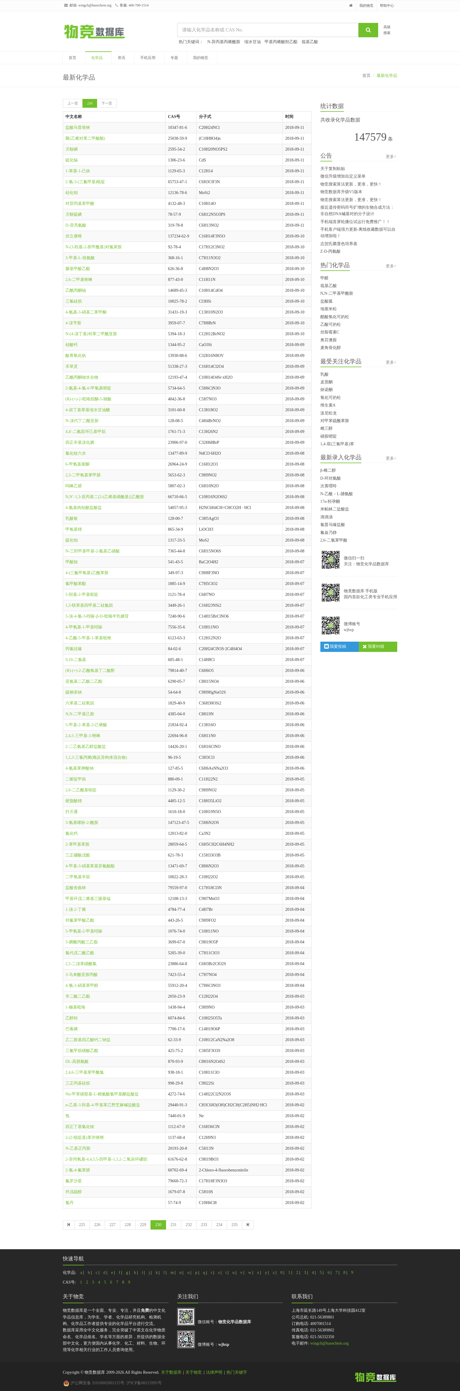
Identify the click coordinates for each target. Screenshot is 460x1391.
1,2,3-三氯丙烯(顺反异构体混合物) (96, 757)
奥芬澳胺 (328, 340)
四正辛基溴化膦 (79, 442)
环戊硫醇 (73, 1192)
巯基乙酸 (310, 42)
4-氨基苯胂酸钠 (79, 768)
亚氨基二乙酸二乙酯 (83, 681)
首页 (72, 57)
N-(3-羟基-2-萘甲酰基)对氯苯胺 (93, 247)
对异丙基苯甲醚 (79, 203)
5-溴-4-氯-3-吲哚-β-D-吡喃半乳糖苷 (97, 616)
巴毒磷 (71, 1029)
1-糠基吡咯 (75, 1007)
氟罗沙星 (73, 1181)
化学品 (97, 57)
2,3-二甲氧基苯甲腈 (83, 475)
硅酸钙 (71, 345)
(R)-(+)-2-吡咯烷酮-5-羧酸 (88, 399)
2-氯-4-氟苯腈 (77, 1170)
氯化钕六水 (75, 453)
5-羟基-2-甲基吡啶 (81, 594)
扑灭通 (71, 812)
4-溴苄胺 (73, 323)
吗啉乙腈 (73, 486)
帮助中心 (387, 6)
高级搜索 (386, 30)
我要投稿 (335, 646)
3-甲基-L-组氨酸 (80, 258)
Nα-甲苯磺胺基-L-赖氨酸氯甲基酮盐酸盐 (102, 1094)
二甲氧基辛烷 (77, 877)
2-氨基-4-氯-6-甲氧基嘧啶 (88, 388)
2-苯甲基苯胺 (77, 844)
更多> (391, 156)
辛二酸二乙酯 (77, 996)
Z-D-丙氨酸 (330, 251)
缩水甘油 (252, 42)
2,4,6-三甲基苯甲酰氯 (84, 1072)
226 (97, 1225)
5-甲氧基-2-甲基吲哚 (83, 931)
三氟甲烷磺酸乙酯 (81, 1050)
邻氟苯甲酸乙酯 (79, 920)
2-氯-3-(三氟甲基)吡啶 (85, 182)
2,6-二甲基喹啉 (78, 279)
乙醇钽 (71, 1018)
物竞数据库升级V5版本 (341, 192)
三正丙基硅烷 (77, 1083)
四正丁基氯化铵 (79, 1126)
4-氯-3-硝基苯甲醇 (81, 985)
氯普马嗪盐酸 (332, 524)
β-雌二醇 (328, 470)
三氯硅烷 (73, 301)
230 (89, 103)
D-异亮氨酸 (75, 225)
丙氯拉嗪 (73, 649)
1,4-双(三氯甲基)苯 (337, 444)
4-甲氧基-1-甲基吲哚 (83, 627)
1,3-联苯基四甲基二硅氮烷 (89, 605)
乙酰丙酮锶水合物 (81, 377)
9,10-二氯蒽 (75, 659)
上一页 (72, 103)
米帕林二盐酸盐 (334, 509)
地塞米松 (328, 309)
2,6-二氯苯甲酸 (333, 540)
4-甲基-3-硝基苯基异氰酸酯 (90, 866)
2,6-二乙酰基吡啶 (81, 790)
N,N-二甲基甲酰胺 (336, 293)
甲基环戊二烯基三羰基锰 (88, 898)
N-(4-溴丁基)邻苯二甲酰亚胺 (91, 334)
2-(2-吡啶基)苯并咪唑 (84, 1137)
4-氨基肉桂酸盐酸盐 (83, 507)
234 (219, 1225)
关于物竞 (193, 1372)
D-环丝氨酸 (330, 478)
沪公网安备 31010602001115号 (93, 1383)
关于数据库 (171, 1372)
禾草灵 (71, 366)
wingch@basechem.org (94, 5)
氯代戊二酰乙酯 (79, 953)
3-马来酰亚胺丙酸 (81, 974)
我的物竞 (366, 6)
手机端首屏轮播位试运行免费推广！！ (355, 222)
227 (112, 1225)
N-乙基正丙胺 (77, 1148)
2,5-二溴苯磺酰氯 (81, 964)
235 (234, 1225)
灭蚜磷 (71, 149)
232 (189, 1225)
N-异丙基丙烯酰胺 (224, 42)
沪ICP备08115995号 (143, 1383)
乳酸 (324, 374)
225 (82, 1225)
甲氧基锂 (73, 529)
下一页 (107, 103)
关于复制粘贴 (332, 168)
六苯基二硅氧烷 (79, 703)
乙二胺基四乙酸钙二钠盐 (88, 1040)
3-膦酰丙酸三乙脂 (81, 942)
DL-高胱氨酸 (77, 1061)
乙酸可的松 (330, 324)
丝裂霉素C (329, 332)
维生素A (328, 405)
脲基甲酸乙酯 (77, 269)
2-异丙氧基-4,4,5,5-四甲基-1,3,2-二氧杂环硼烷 (106, 1159)
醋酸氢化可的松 (334, 317)
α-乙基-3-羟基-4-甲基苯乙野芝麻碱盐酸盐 (102, 1105)
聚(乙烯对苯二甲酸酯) (85, 138)
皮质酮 (326, 382)
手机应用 (147, 57)
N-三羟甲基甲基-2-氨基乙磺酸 (92, 551)
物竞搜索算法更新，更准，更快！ (351, 184)
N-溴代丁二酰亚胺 (82, 421)
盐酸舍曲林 (75, 888)
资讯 (121, 57)
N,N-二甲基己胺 (79, 714)
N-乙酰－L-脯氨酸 (336, 494)
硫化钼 (71, 540)
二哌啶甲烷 (75, 779)
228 (128, 1225)
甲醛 (324, 278)
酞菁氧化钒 (75, 355)
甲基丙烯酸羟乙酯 (281, 42)
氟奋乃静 (328, 532)
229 (143, 1225)
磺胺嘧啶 (328, 436)
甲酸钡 (71, 562)
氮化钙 (71, 833)
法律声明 (214, 1372)
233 (204, 1225)
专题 (174, 57)
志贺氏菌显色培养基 (338, 244)
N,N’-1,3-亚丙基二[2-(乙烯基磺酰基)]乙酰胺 (104, 497)
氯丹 (69, 1203)
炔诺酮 (326, 389)
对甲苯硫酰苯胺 (334, 421)
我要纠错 (374, 646)
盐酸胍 (326, 301)
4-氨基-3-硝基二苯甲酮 (85, 312)
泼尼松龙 (328, 413)
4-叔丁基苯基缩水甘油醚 (87, 410)
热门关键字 (236, 1372)
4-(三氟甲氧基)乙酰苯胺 (87, 573)
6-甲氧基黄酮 (77, 464)
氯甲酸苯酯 (75, 583)
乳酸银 (71, 518)
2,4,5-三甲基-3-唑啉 (82, 736)
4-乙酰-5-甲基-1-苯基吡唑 (88, 638)
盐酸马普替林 (77, 127)
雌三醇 (326, 428)
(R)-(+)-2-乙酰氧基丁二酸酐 (90, 670)
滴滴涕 (326, 517)
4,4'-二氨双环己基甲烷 (85, 431)
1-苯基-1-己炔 (77, 171)
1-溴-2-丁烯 (75, 909)
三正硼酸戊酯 (77, 855)
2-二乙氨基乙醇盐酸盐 (85, 746)
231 (173, 1225)
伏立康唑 (73, 236)
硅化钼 (71, 192)
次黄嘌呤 (328, 486)
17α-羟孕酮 (330, 501)
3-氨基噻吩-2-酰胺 (81, 822)
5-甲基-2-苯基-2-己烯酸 (86, 725)
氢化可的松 (330, 397)
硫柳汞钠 (73, 692)
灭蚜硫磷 (73, 214)
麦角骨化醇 (330, 347)
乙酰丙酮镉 (75, 290)
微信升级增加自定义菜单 (343, 176)
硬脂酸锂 (73, 801)
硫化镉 (71, 160)
